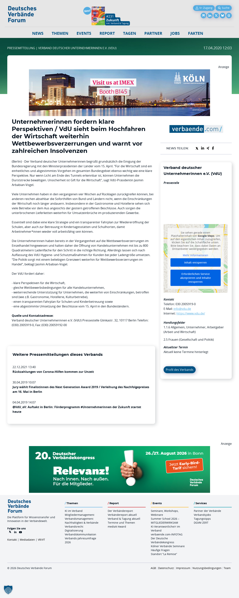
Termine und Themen (121, 522)
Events (84, 33)
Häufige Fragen (160, 550)
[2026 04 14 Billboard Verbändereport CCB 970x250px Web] (119, 72)
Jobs (175, 33)
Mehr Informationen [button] (195, 255)
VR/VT (41, 539)
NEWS (38, 33)
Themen (60, 33)
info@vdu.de (182, 309)
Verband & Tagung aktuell (124, 518)
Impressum (183, 568)
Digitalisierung (74, 530)
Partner (153, 33)
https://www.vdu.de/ (190, 313)
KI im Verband (74, 511)
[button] (8, 590)
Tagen (129, 33)
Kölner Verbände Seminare (168, 546)
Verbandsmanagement (79, 518)
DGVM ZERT (201, 522)
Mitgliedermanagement (79, 515)
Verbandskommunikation (80, 534)
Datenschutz (166, 568)
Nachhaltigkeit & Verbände (81, 522)
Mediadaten (27, 539)
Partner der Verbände (207, 511)
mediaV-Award (117, 526)
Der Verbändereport (120, 511)
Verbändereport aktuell (122, 515)
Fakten (195, 33)
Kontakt (12, 539)
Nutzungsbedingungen (207, 568)
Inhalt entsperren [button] (195, 262)
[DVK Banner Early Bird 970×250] (119, 448)
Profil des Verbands (179, 370)
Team (227, 568)
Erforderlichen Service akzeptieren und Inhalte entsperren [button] (195, 277)
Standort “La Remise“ (164, 554)
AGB (153, 568)
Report (107, 33)
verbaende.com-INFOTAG (166, 534)
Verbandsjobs (202, 515)
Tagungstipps (202, 518)
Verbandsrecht (74, 526)
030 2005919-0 (186, 304)
